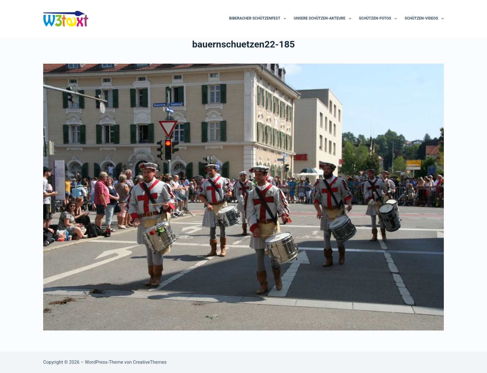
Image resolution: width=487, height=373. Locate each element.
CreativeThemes (150, 362)
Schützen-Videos (424, 18)
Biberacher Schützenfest (259, 18)
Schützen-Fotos (379, 18)
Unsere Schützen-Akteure (324, 18)
